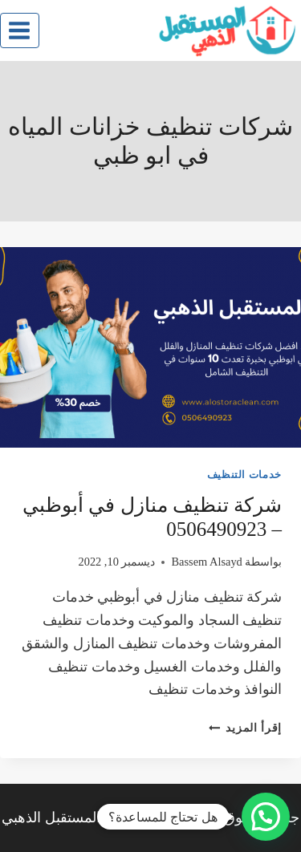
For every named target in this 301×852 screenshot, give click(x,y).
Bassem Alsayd (206, 561)
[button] (266, 817)
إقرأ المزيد (245, 727)
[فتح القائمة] (19, 30)
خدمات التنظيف (244, 475)
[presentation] (150, 347)
